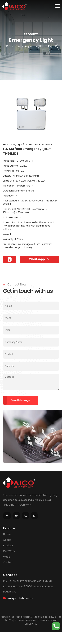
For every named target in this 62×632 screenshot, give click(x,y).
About (7, 540)
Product (8, 545)
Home (7, 534)
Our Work (9, 551)
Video (6, 557)
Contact (8, 562)
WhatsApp (39, 259)
